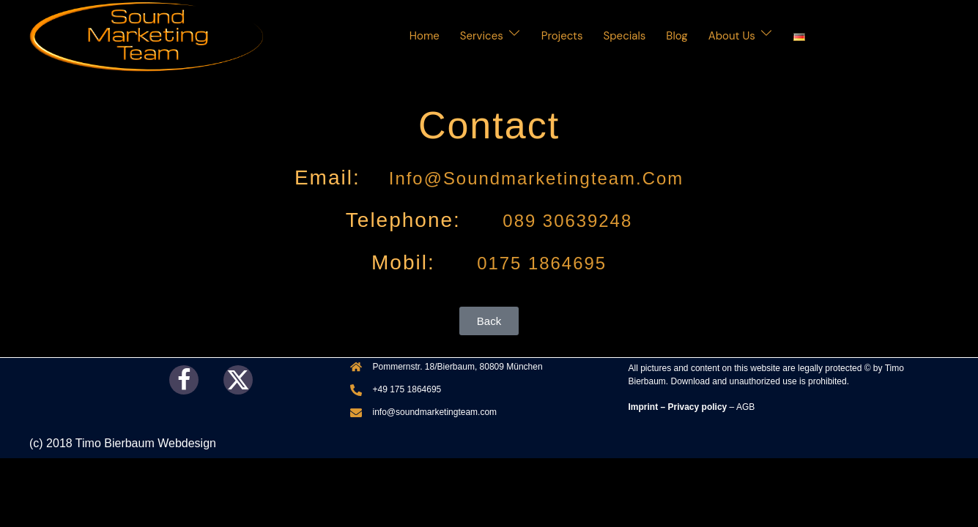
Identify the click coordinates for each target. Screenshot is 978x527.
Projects (562, 36)
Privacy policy (697, 407)
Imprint (644, 407)
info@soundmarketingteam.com (536, 177)
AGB (745, 407)
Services (481, 36)
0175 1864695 (539, 262)
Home (425, 36)
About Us (731, 36)
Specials (625, 36)
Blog (676, 36)
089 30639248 (564, 220)
